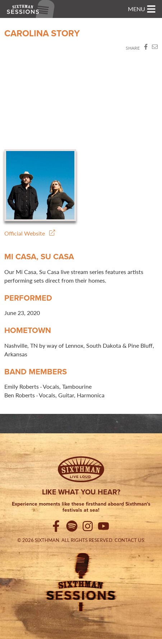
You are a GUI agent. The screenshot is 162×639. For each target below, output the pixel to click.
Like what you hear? (81, 492)
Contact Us (129, 540)
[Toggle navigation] (142, 9)
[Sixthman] (81, 469)
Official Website (29, 233)
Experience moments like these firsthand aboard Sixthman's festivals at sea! (81, 507)
